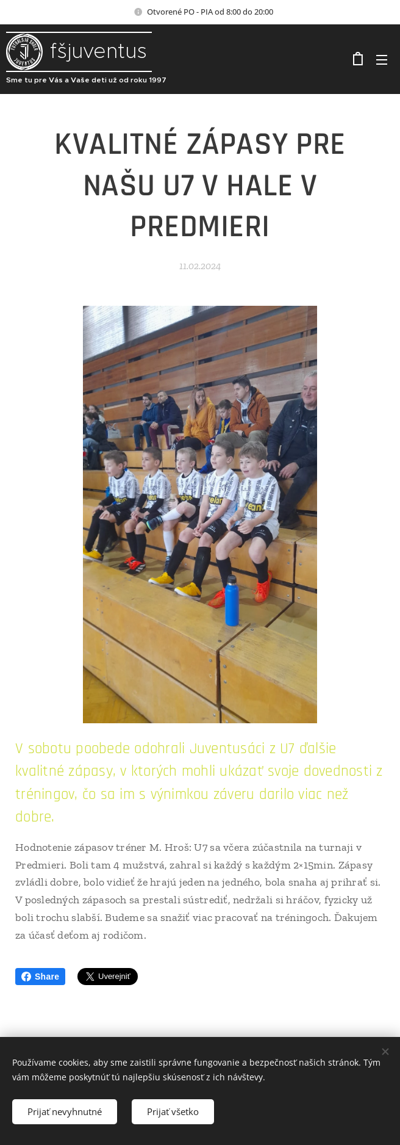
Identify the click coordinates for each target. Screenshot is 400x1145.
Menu (381, 59)
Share (40, 976)
